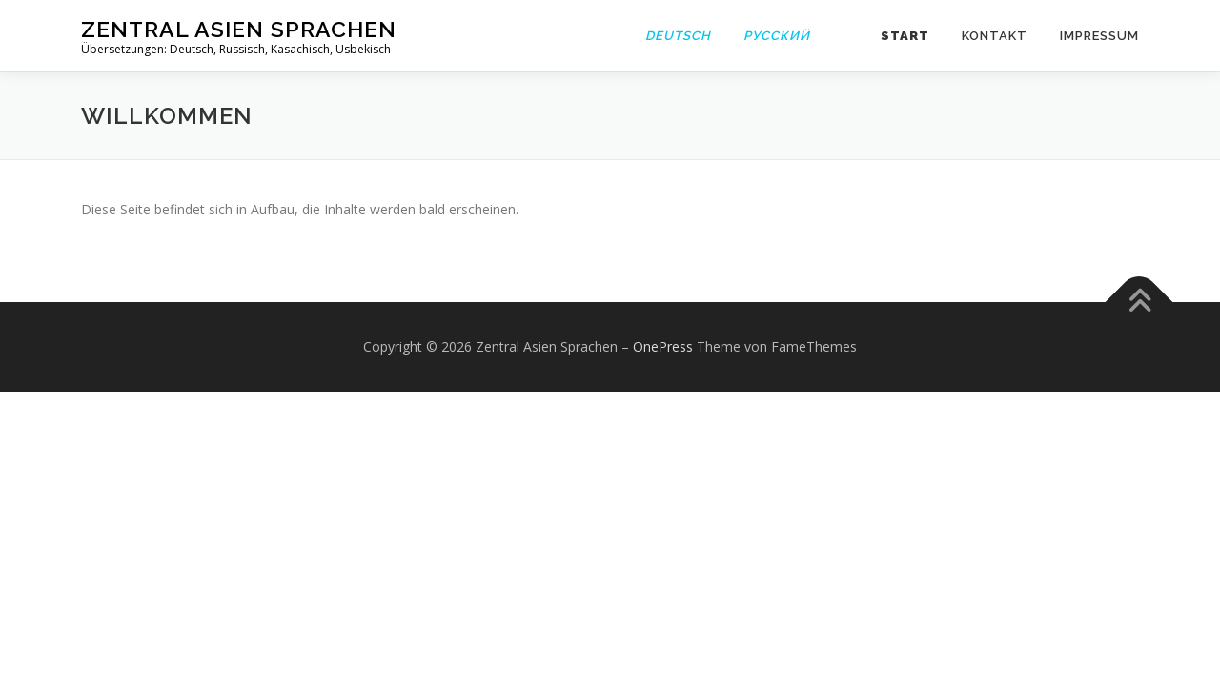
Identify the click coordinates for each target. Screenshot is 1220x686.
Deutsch (678, 36)
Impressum (1099, 36)
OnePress (663, 346)
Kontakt (994, 36)
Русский (776, 36)
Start (905, 36)
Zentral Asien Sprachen (238, 29)
